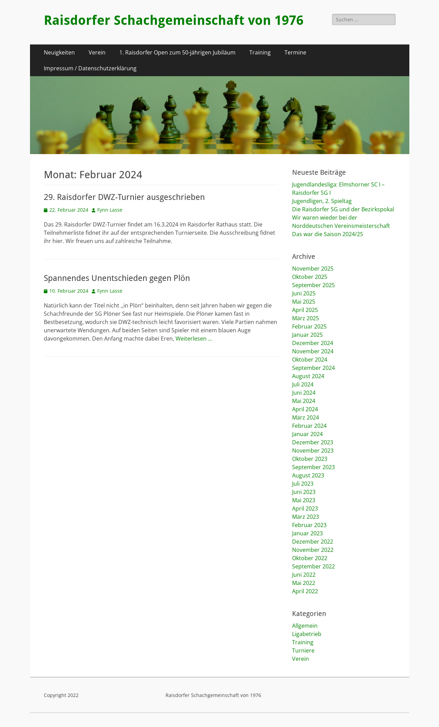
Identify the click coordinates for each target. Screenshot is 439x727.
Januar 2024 (307, 434)
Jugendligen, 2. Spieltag (322, 201)
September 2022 (313, 566)
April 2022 (305, 591)
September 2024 (313, 368)
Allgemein (305, 625)
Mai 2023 (303, 500)
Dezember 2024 (312, 343)
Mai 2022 (303, 583)
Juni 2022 (304, 574)
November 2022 (312, 550)
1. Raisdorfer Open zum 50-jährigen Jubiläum (177, 52)
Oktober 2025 (309, 277)
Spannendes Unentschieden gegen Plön (117, 278)
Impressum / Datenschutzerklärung (90, 68)
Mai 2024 (303, 401)
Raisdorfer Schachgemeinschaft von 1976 (173, 20)
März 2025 (305, 318)
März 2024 (305, 417)
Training (260, 52)
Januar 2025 (307, 335)
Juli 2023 (302, 483)
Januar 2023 (307, 533)
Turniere (303, 650)
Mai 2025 (303, 301)
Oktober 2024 (309, 359)
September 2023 (313, 467)
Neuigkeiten (59, 52)
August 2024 (308, 376)
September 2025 (313, 285)
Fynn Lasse (109, 209)
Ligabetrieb (306, 634)
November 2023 (312, 450)
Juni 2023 (304, 492)
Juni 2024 (304, 392)
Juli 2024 (302, 384)
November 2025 (312, 268)
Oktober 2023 (309, 459)
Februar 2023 (309, 525)
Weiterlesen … (194, 338)
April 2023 (305, 508)
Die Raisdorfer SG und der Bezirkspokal (343, 209)
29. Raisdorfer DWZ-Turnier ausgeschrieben (124, 197)
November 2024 (312, 351)
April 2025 (305, 310)
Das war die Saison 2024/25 (327, 234)
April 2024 (305, 409)
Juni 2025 (304, 293)
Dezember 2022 (312, 541)
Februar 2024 (309, 426)
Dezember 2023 (312, 442)
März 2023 (305, 517)
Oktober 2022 (309, 558)
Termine (295, 52)
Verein (97, 52)
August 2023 (308, 475)
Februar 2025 (309, 326)
